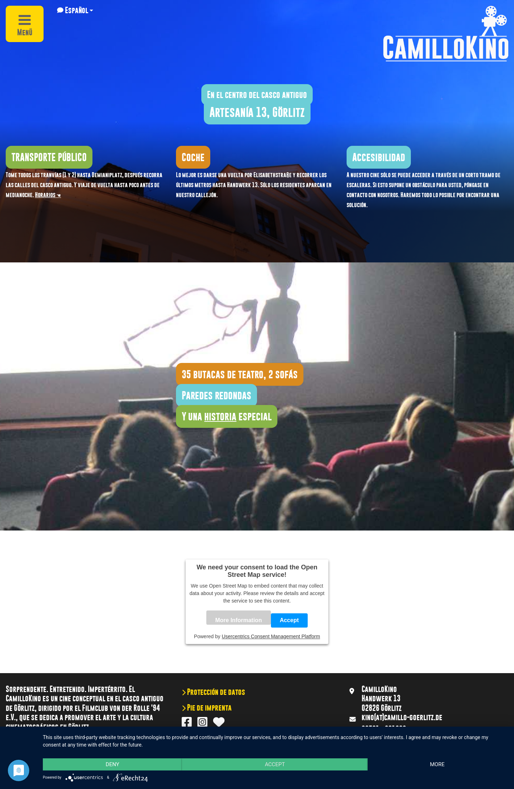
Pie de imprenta (209, 707)
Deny (112, 764)
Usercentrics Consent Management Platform (271, 637)
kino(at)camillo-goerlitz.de (402, 717)
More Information (238, 621)
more (437, 764)
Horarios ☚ (48, 194)
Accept (289, 621)
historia (220, 416)
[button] (75, 10)
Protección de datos (215, 692)
